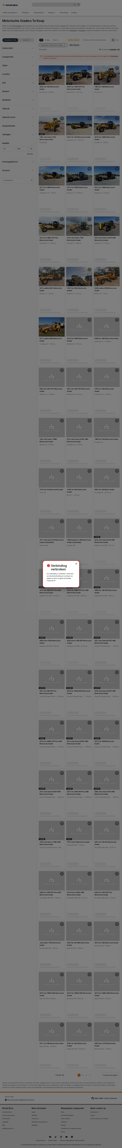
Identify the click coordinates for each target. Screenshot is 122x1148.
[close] (76, 564)
